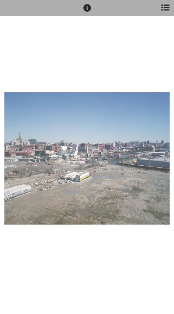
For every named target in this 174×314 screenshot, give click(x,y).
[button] (87, 12)
